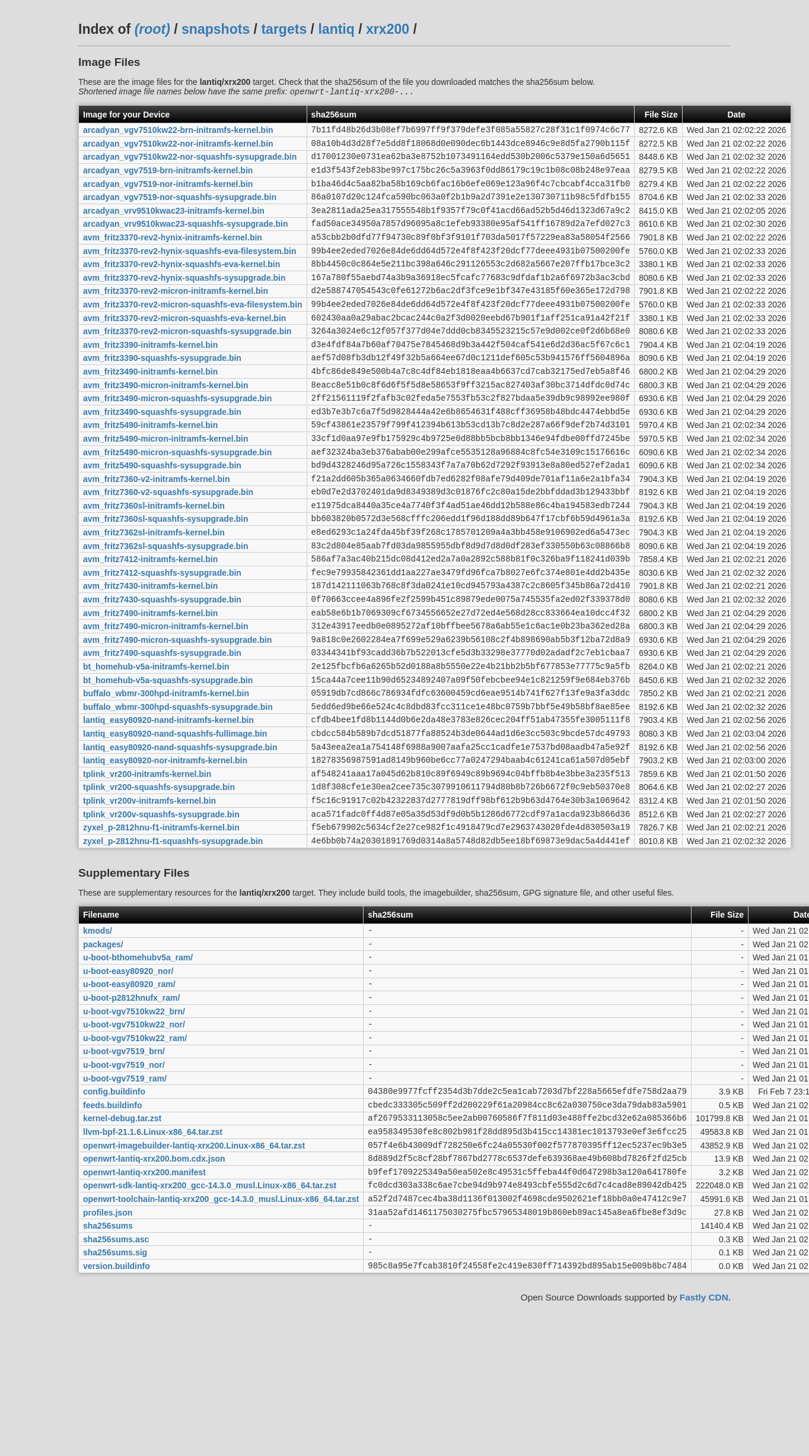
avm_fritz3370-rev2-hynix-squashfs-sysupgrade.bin (184, 299)
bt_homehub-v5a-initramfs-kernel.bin (156, 740)
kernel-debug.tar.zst (122, 1241)
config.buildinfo (114, 1211)
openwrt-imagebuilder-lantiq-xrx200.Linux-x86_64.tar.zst (194, 1272)
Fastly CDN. (705, 1441)
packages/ (103, 1044)
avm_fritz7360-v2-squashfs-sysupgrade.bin (168, 542)
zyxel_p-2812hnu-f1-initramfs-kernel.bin (161, 922)
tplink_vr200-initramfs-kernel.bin (147, 861)
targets (284, 29)
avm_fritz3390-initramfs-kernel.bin (150, 375)
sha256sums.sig (115, 1393)
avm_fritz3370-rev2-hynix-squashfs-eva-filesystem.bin (189, 269)
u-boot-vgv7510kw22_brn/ (134, 1120)
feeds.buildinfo (112, 1226)
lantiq (336, 29)
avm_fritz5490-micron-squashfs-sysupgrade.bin (177, 497)
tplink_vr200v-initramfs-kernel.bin (149, 891)
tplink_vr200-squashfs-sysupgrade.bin (159, 876)
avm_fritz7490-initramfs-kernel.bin (150, 679)
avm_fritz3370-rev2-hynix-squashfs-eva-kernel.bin (181, 284)
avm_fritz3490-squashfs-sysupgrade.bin (162, 451)
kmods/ (97, 1029)
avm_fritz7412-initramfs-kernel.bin (150, 618)
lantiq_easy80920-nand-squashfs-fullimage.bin (175, 815)
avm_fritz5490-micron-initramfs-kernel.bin (166, 481)
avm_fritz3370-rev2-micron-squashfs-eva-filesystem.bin (192, 329)
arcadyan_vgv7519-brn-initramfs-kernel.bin (168, 178)
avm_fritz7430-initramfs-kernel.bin (150, 649)
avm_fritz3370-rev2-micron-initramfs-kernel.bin (175, 314)
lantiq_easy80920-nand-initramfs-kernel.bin (168, 800)
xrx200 (387, 29)
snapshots (215, 29)
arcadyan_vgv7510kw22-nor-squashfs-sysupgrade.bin (190, 162)
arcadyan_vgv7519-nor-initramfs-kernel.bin (168, 193)
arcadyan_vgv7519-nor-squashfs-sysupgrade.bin (179, 208)
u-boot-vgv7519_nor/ (124, 1180)
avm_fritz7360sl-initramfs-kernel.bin (154, 557)
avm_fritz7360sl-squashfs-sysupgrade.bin (166, 573)
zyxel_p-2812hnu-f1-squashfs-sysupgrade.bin (173, 937)
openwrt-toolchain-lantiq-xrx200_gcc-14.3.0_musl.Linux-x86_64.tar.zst (221, 1332)
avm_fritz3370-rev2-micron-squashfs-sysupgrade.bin (187, 360)
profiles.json (107, 1348)
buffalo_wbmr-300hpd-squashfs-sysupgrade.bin (178, 785)
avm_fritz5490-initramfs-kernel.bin (150, 466)
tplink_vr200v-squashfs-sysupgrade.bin (161, 907)
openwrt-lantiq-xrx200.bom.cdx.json (154, 1287)
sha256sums (108, 1363)
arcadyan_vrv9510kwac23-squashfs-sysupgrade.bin (185, 238)
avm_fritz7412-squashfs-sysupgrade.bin (162, 633)
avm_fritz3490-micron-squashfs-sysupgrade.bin (177, 436)
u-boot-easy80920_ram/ (129, 1090)
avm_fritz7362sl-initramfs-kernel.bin (154, 588)
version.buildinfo (116, 1408)
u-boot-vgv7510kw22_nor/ (134, 1135)
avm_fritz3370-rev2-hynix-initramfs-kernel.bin (172, 254)
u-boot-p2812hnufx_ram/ (131, 1105)
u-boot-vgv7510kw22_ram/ (135, 1150)
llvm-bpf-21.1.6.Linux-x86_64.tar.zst (152, 1256)
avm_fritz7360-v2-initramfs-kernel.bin (156, 527)
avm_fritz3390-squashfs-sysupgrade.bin (162, 390)
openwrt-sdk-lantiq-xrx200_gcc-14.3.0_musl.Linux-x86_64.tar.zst (209, 1317)
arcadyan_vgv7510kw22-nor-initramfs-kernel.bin (178, 147)
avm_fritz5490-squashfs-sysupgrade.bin (162, 512)
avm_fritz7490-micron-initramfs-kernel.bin (166, 694)
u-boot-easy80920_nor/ (128, 1074)
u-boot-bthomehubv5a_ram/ (138, 1059)
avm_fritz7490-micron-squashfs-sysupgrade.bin (177, 709)
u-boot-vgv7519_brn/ (124, 1165)
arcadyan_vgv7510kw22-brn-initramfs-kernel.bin (178, 132)
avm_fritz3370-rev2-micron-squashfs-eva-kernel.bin (184, 345)
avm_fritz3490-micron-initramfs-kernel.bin (166, 421)
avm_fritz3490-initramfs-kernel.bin (150, 405)
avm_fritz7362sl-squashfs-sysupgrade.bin (166, 603)
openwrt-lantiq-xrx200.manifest (144, 1302)
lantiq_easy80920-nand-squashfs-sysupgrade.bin (180, 831)
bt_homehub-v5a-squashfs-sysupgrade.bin (168, 755)
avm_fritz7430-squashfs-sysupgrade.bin (162, 664)
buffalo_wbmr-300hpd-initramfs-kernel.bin (166, 770)
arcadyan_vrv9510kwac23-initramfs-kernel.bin (174, 223)
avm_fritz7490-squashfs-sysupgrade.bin (162, 724)
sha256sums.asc (116, 1378)
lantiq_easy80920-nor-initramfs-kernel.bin (165, 846)
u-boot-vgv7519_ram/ (125, 1196)
